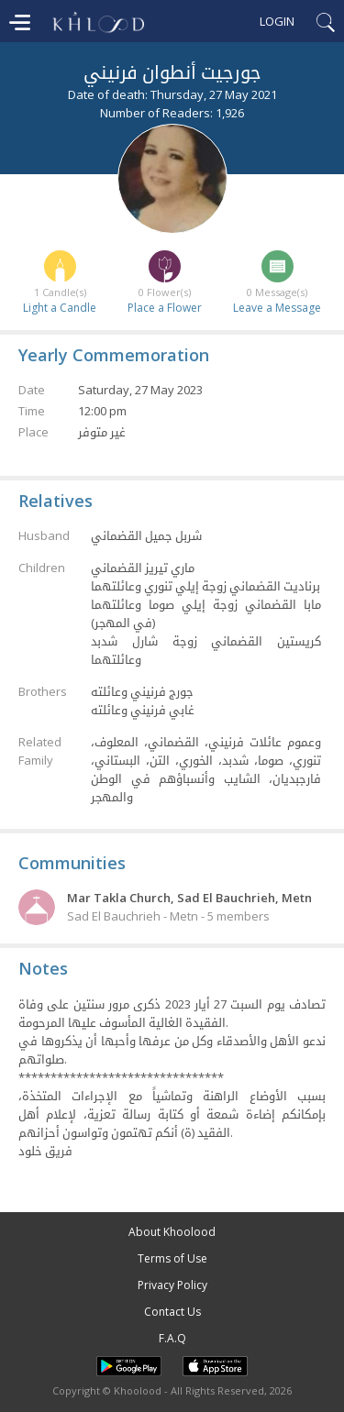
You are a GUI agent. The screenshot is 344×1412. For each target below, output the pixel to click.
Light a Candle (59, 307)
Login (277, 21)
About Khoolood (172, 1232)
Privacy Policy (172, 1285)
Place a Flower (165, 307)
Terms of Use (172, 1258)
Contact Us (172, 1311)
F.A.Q (172, 1338)
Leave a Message (277, 307)
